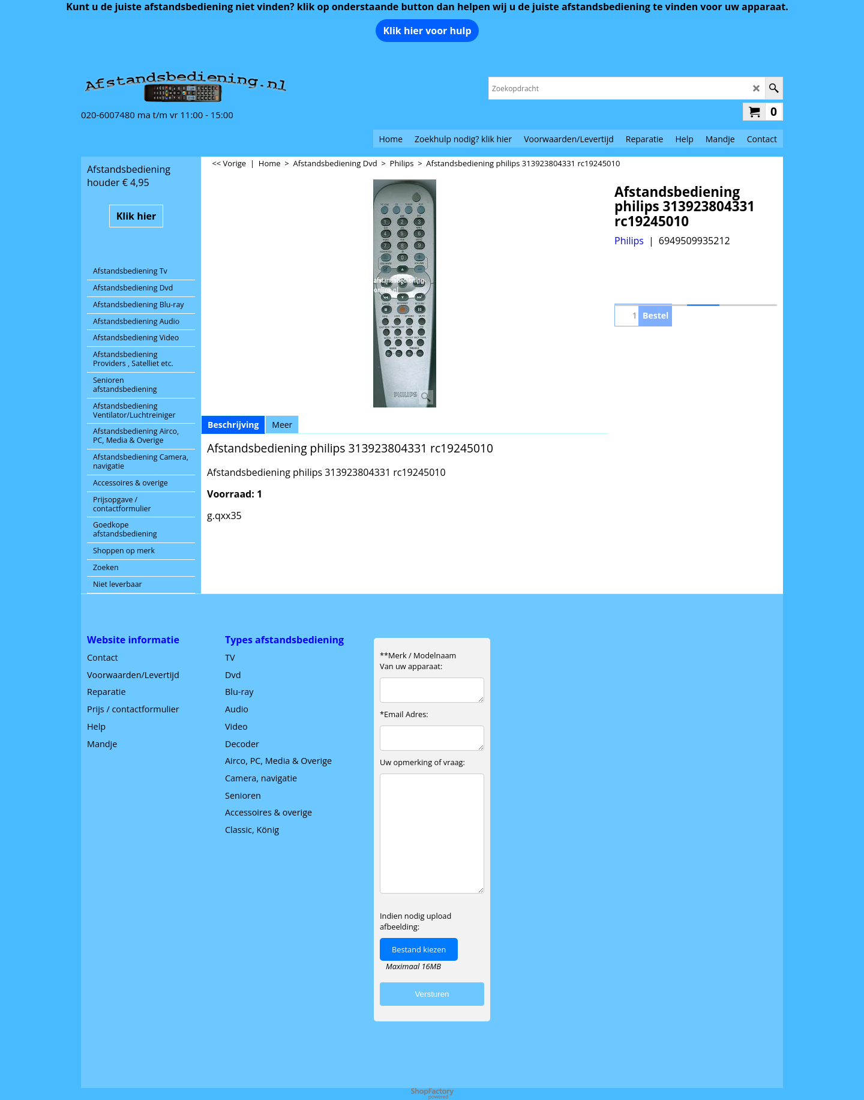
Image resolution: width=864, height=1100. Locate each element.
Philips (629, 240)
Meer (282, 424)
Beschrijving (233, 424)
